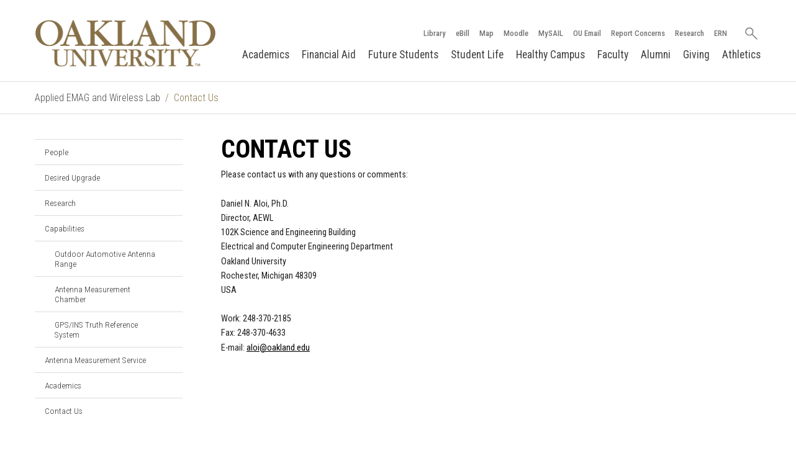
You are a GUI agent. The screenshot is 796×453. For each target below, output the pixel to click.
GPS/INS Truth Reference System (96, 329)
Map (486, 33)
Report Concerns (638, 33)
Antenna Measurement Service (95, 360)
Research (689, 33)
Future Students (403, 54)
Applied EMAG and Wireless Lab (97, 98)
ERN (720, 33)
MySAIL (550, 33)
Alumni (656, 54)
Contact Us (64, 411)
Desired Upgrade (72, 177)
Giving (696, 54)
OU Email (587, 33)
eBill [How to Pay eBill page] (462, 33)
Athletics (741, 54)
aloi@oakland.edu (278, 348)
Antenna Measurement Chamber (92, 294)
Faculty (612, 54)
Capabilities (64, 228)
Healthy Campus (550, 54)
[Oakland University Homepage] (125, 43)
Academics (265, 54)
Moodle (516, 33)
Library (434, 33)
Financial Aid (329, 54)
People (56, 152)
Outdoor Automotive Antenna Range (105, 259)
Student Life (477, 54)
